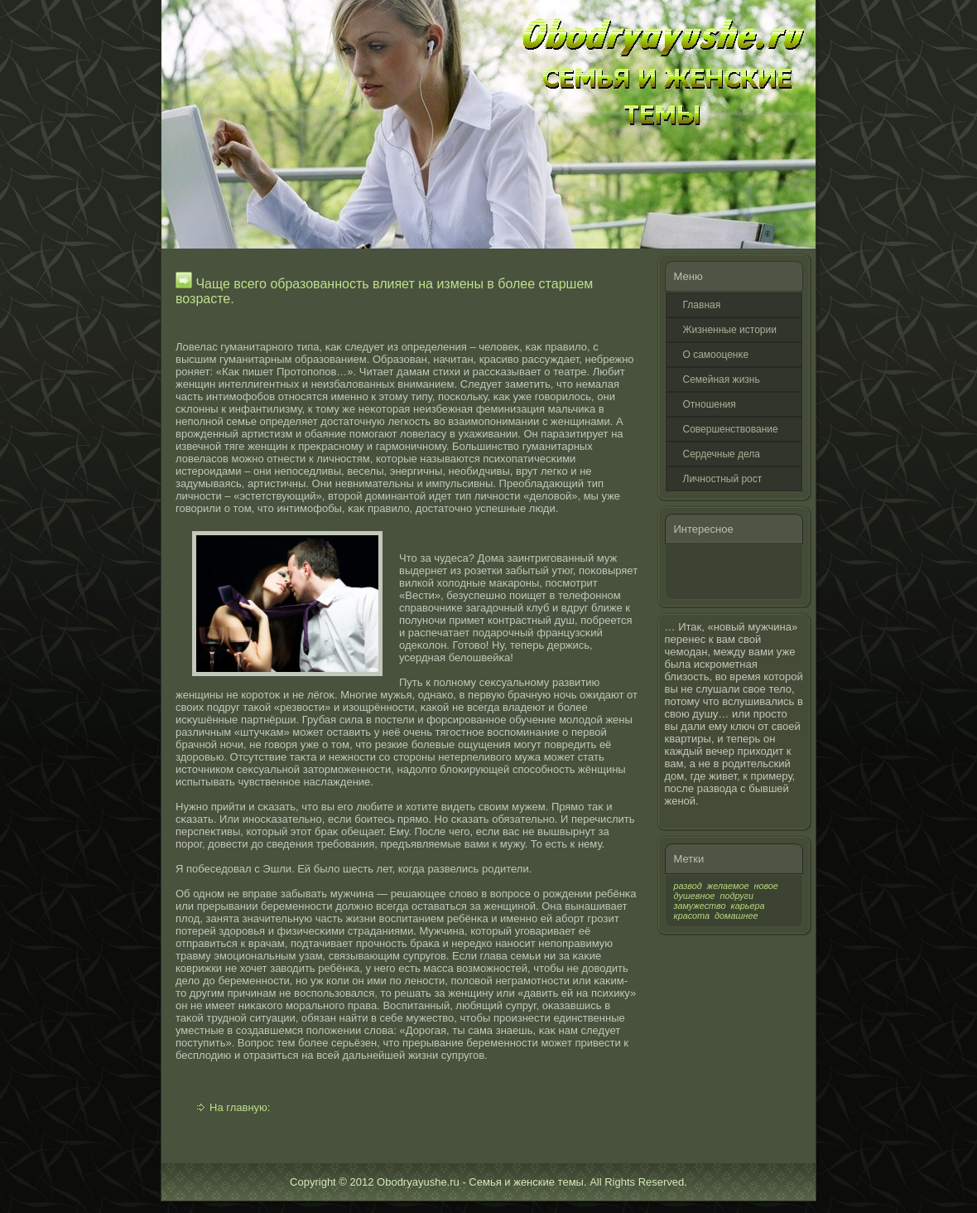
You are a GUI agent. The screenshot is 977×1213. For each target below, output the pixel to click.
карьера (748, 906)
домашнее (736, 916)
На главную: (239, 1107)
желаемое (728, 886)
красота (692, 916)
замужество (700, 906)
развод (688, 886)
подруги (736, 896)
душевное (694, 896)
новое (765, 886)
